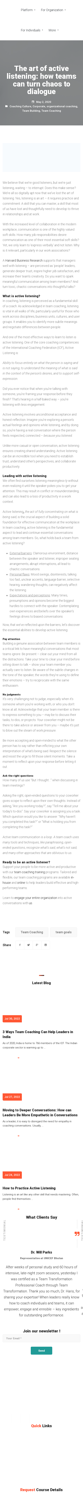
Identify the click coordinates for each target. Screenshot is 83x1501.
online (21, 882)
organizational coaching (62, 106)
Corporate (39, 106)
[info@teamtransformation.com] (52, 1412)
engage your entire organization (36, 898)
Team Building (31, 110)
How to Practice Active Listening (29, 1188)
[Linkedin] (45, 945)
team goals (64, 932)
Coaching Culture (20, 106)
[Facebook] (20, 945)
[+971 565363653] (15, 1412)
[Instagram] (16, 1419)
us (30, 903)
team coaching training (29, 872)
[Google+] (37, 945)
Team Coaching (51, 110)
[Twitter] (28, 945)
